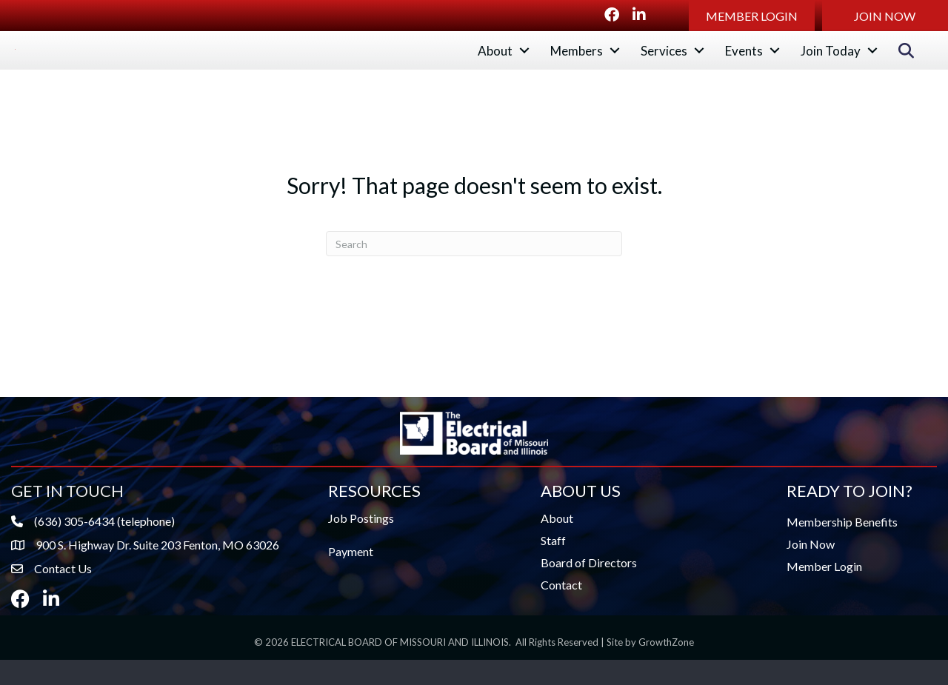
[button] (752, 15)
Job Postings (361, 544)
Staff (553, 566)
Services (664, 63)
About (495, 63)
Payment (350, 577)
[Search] (474, 268)
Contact (561, 611)
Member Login (824, 592)
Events (744, 63)
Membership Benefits (842, 548)
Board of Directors (589, 588)
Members (576, 63)
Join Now (811, 570)
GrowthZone (666, 668)
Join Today (831, 63)
